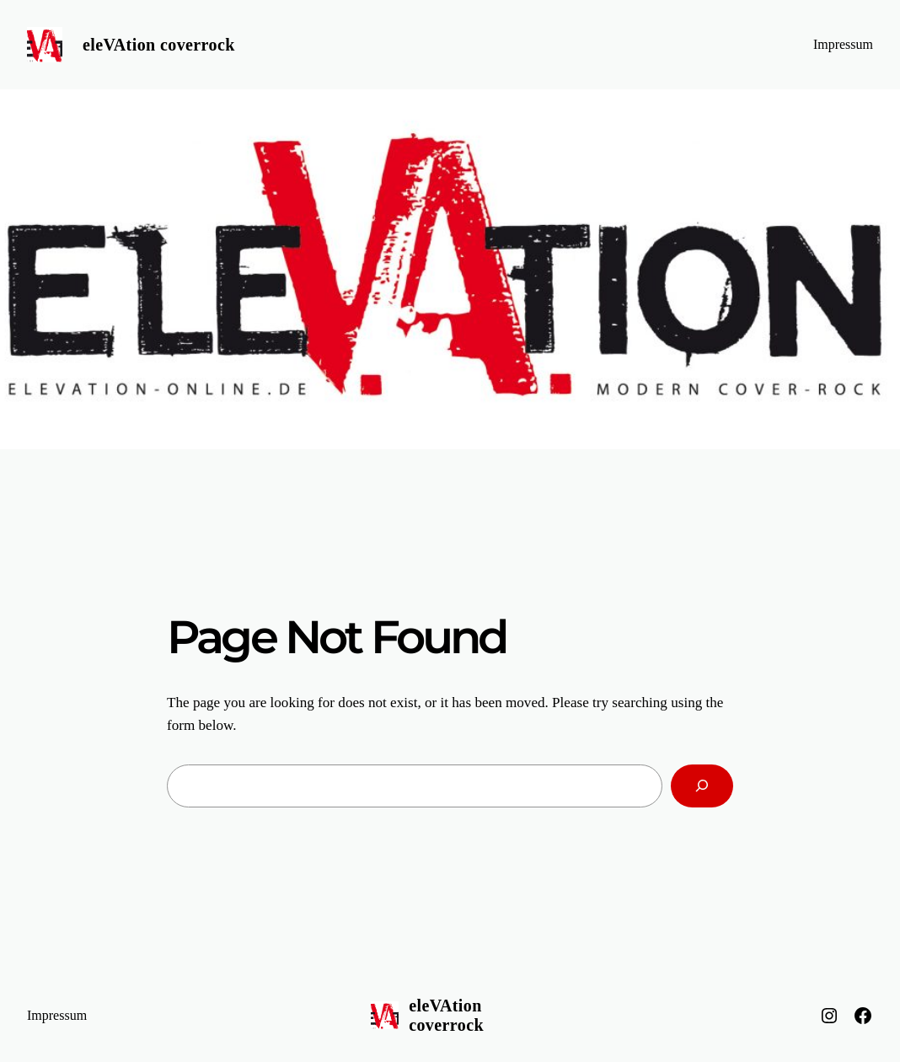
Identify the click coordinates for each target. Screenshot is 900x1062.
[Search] (702, 785)
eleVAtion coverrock (159, 44)
